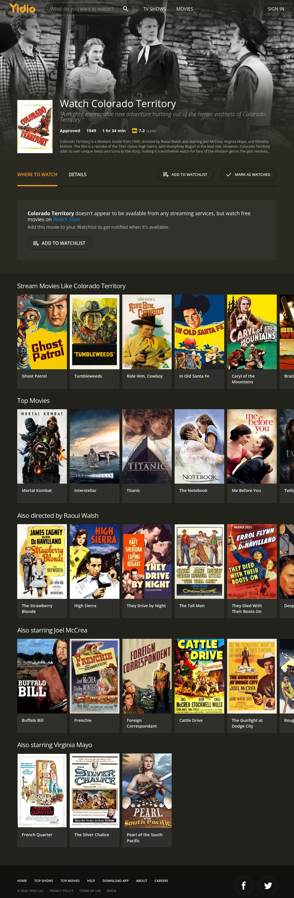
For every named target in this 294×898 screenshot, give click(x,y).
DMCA (111, 891)
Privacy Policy (61, 891)
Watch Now (66, 219)
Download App (115, 880)
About (141, 880)
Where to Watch (37, 174)
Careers (161, 880)
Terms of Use (90, 891)
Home (22, 880)
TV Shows (154, 9)
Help (91, 880)
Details (78, 174)
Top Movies (70, 880)
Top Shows (43, 880)
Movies (184, 9)
